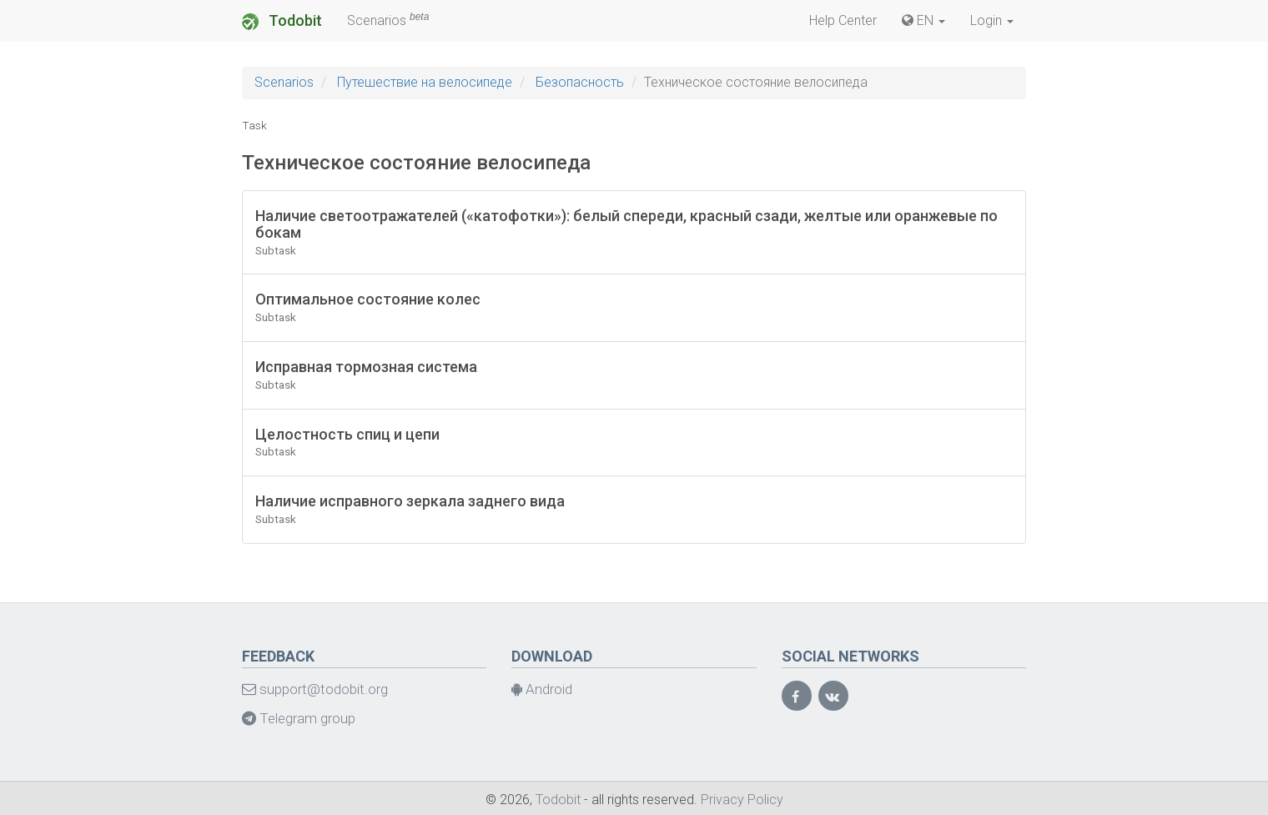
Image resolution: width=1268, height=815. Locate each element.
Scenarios (388, 19)
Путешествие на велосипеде (424, 82)
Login (992, 20)
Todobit (282, 21)
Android (541, 689)
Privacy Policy (742, 799)
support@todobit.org (315, 689)
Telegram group (298, 718)
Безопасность (580, 82)
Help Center (843, 20)
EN (923, 20)
